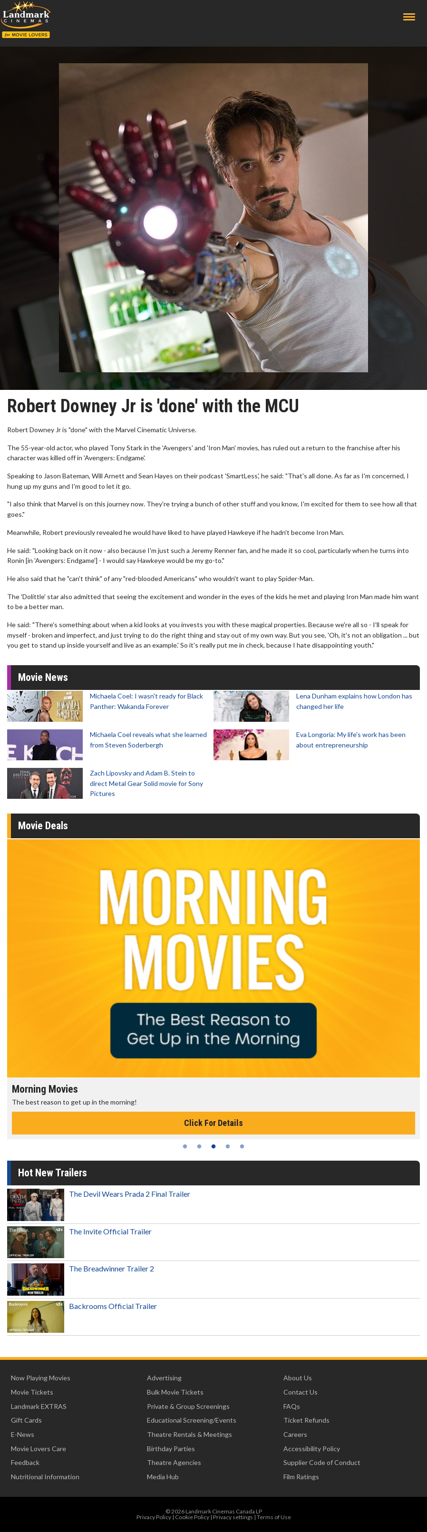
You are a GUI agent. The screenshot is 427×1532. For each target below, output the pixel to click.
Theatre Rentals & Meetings (189, 1434)
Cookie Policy (192, 1517)
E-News (22, 1434)
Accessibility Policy (311, 1449)
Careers (295, 1434)
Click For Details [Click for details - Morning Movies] (213, 1123)
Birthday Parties (171, 1449)
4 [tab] (228, 1146)
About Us (297, 1378)
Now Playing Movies (40, 1378)
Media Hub (163, 1477)
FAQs (291, 1406)
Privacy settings (233, 1517)
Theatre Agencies (174, 1462)
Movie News (43, 677)
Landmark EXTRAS (39, 1406)
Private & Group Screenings (188, 1406)
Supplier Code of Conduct (321, 1462)
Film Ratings (301, 1477)
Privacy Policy (153, 1517)
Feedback (25, 1462)
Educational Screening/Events (191, 1420)
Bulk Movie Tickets (175, 1392)
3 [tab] (213, 1146)
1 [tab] (185, 1146)
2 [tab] (199, 1146)
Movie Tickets (32, 1392)
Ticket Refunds (306, 1420)
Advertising (164, 1378)
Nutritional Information (45, 1477)
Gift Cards (26, 1420)
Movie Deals (43, 826)
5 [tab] (242, 1146)
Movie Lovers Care (38, 1449)
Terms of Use (274, 1517)
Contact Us (300, 1392)
